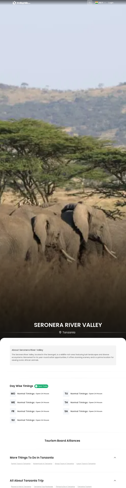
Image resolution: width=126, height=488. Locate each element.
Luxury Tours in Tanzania (86, 463)
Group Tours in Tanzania (64, 463)
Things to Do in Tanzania (65, 486)
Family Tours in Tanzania (20, 463)
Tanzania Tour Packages (43, 486)
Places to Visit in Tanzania (21, 486)
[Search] (89, 2)
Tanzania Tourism (84, 486)
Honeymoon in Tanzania (42, 463)
